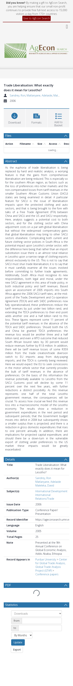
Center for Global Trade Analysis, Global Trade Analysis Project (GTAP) (51, 565)
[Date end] (40, 628)
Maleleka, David (44, 485)
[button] (36, 117)
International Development (51, 491)
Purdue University (45, 559)
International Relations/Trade (44, 496)
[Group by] (36, 613)
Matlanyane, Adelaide (39, 95)
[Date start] (42, 621)
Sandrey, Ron (17, 95)
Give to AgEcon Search (36, 18)
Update (18, 642)
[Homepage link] (36, 49)
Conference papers (46, 574)
